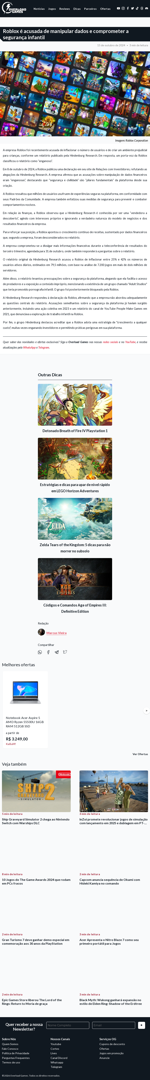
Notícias (39, 8)
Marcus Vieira (56, 633)
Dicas (77, 8)
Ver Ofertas (140, 754)
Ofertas (105, 8)
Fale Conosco (10, 1048)
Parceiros (90, 8)
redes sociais (110, 342)
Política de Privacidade (15, 1053)
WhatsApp (29, 347)
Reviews (64, 8)
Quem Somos (10, 1044)
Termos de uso (11, 1062)
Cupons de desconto (112, 1044)
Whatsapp (57, 1062)
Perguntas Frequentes (16, 1057)
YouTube (130, 342)
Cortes (55, 1048)
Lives (54, 1053)
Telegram (43, 347)
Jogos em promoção (111, 1053)
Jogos (52, 8)
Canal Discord (59, 1057)
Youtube (56, 1044)
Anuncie (104, 1057)
